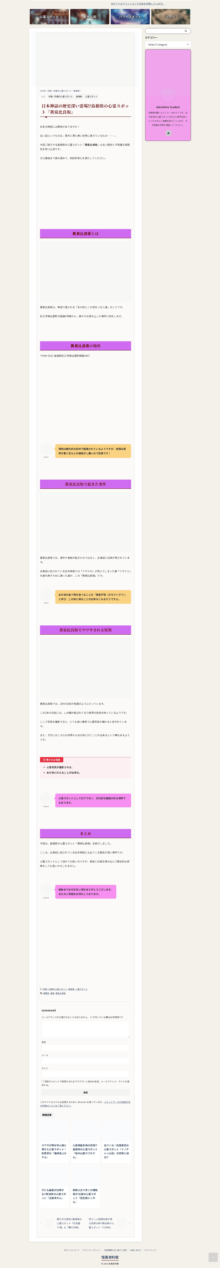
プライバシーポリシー (91, 1250)
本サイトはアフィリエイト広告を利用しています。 (157, 3)
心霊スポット (82, 989)
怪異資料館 (110, 1257)
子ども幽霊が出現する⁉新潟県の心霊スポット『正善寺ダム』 (54, 1194)
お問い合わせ (135, 1250)
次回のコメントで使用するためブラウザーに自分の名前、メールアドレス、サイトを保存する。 (85, 1083)
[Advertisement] (85, 204)
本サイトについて (71, 1250)
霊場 (52, 993)
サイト (45, 1068)
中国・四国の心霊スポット (55, 989)
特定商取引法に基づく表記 (115, 1250)
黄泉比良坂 (61, 993)
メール (45, 1055)
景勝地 (46, 993)
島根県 (71, 989)
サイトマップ (150, 1250)
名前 (44, 1042)
